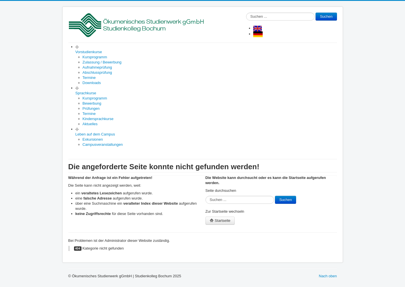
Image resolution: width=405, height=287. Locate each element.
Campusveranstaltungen (103, 144)
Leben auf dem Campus (95, 134)
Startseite (220, 220)
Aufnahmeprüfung (97, 67)
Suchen (326, 16)
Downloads (92, 83)
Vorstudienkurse (88, 52)
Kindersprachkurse (98, 119)
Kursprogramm (95, 57)
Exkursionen (93, 139)
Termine (89, 77)
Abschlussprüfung (97, 72)
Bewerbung (92, 103)
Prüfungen (91, 108)
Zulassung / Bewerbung (102, 62)
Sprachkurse (85, 93)
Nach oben (328, 276)
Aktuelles (90, 124)
